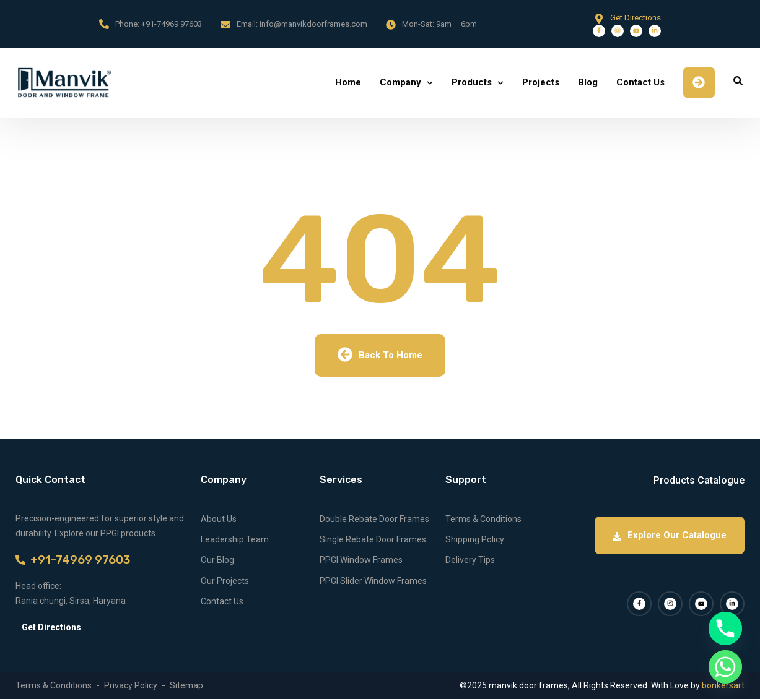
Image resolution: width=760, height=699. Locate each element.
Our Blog (217, 560)
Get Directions (635, 17)
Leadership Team (235, 539)
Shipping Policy (474, 539)
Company (400, 82)
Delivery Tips (470, 560)
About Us (219, 519)
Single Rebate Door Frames (373, 539)
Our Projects (225, 581)
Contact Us (640, 82)
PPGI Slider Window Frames (373, 581)
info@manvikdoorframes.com (313, 23)
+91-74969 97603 (171, 23)
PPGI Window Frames (361, 560)
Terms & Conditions (483, 519)
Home (348, 82)
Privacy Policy (130, 685)
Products (472, 82)
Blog (588, 82)
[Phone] (725, 628)
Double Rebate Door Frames (374, 519)
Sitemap (186, 685)
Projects (540, 82)
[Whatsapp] (725, 667)
